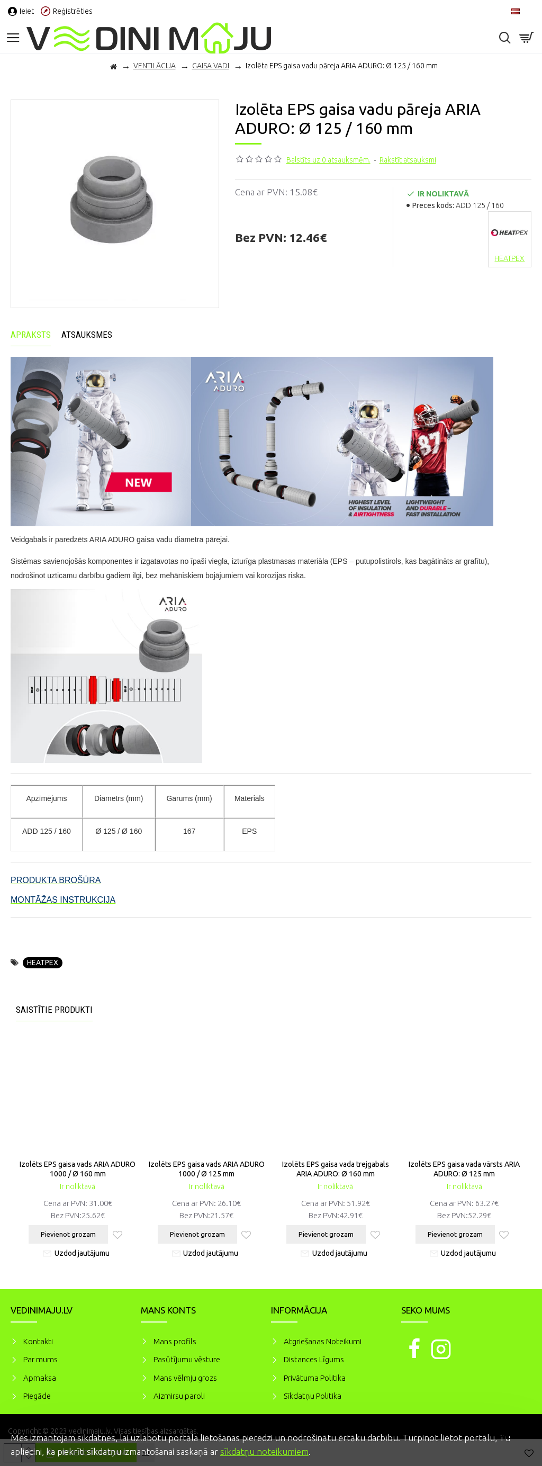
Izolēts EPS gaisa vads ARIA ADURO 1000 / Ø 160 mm (78, 1169)
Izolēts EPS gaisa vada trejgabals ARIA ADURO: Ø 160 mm (335, 1169)
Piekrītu (515, 1436)
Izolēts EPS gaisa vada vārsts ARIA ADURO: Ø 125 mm (464, 1169)
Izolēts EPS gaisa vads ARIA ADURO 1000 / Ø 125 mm (207, 1169)
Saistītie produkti (54, 1009)
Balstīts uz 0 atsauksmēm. (328, 160)
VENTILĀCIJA (154, 65)
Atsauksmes (86, 334)
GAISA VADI (210, 65)
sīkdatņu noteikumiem (264, 1451)
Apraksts (31, 334)
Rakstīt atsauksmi (408, 160)
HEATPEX (42, 962)
